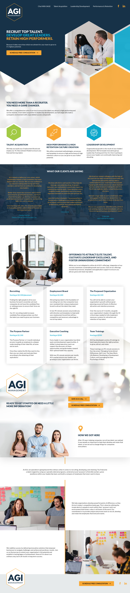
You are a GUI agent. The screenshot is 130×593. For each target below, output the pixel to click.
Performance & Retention (103, 6)
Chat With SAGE (44, 6)
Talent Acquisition (60, 6)
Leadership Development (80, 6)
